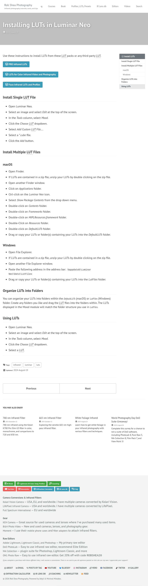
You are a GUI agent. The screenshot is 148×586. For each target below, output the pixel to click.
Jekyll (42, 578)
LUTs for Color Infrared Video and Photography (36, 77)
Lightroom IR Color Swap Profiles (36, 476)
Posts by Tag (36, 567)
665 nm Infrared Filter (52, 425)
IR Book (10, 476)
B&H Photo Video (13, 521)
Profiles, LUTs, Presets (99, 6)
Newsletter (27, 482)
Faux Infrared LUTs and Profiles (26, 89)
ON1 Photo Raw (12, 551)
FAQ (87, 482)
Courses (69, 6)
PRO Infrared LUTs (19, 66)
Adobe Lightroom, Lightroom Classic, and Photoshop (35, 538)
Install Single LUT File (131, 62)
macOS (126, 71)
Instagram (83, 567)
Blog (58, 6)
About (8, 567)
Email (20, 567)
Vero (98, 567)
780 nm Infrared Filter (16, 425)
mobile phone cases (42, 526)
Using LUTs (126, 87)
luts (39, 372)
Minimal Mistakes (54, 578)
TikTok (126, 567)
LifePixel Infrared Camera (18, 500)
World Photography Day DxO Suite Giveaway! (125, 427)
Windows (127, 75)
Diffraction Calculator (50, 482)
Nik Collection (11, 547)
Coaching (63, 476)
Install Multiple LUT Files (132, 66)
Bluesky (67, 567)
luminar (29, 372)
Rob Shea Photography (21, 6)
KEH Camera (10, 517)
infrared (18, 372)
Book (81, 6)
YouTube (10, 482)
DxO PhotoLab (12, 542)
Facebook (111, 567)
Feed (103, 573)
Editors (133, 6)
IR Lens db (119, 6)
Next (88, 396)
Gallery (9, 573)
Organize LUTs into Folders (130, 81)
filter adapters (68, 526)
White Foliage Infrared (89, 425)
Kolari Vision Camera (15, 496)
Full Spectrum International (20, 505)
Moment (8, 526)
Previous (31, 396)
